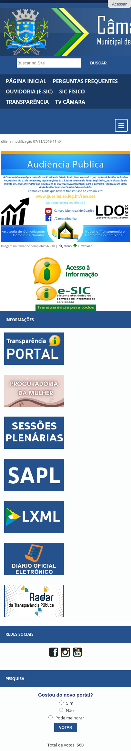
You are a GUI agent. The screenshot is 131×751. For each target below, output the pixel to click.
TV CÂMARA (70, 101)
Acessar (119, 4)
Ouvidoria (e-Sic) (29, 91)
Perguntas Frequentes (85, 81)
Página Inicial (26, 81)
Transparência (27, 101)
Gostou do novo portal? (65, 695)
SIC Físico (72, 91)
